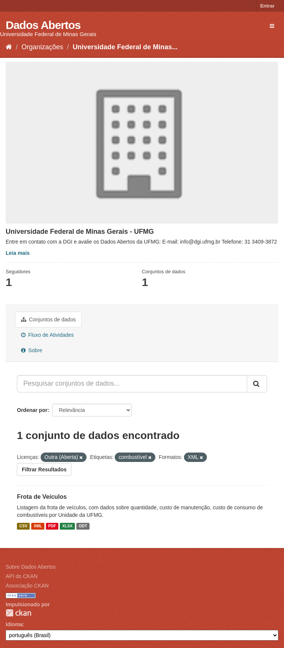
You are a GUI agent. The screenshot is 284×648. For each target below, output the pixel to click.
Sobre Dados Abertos (31, 567)
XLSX (67, 526)
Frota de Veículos (42, 497)
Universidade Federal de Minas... (125, 47)
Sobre (31, 350)
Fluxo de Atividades (47, 335)
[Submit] (257, 383)
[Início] (9, 47)
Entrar (267, 6)
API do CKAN (22, 576)
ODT (83, 526)
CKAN (18, 613)
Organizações (42, 47)
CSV (23, 526)
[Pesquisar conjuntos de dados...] (132, 383)
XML (37, 526)
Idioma (14, 624)
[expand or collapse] (272, 25)
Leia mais (18, 253)
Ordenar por (32, 410)
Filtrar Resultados (44, 469)
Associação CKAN (27, 586)
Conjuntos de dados (48, 319)
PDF (52, 526)
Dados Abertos (43, 25)
